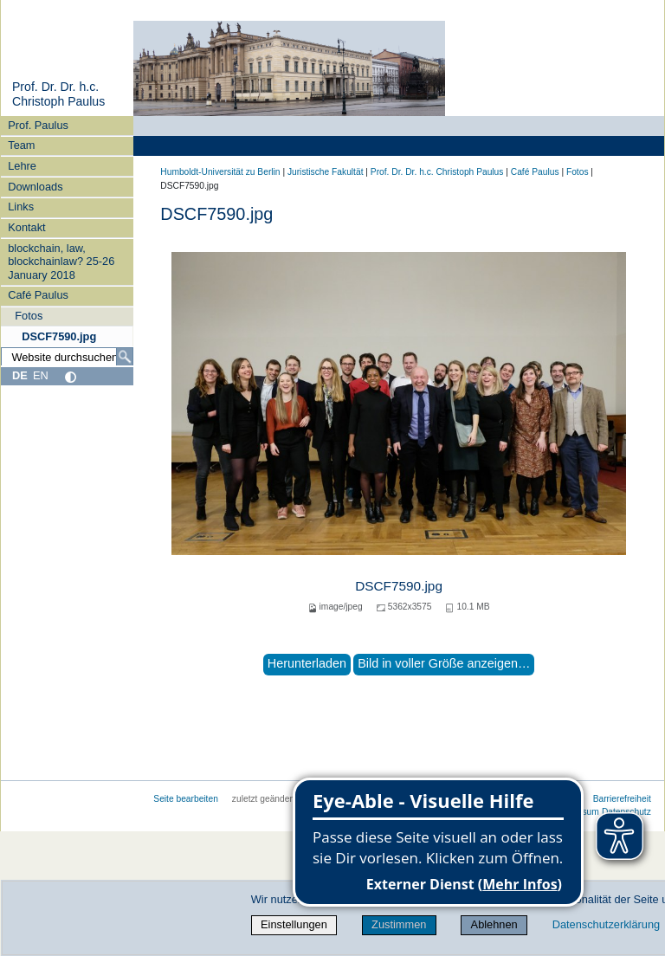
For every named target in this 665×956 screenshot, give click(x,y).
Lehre (22, 165)
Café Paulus (38, 294)
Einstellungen (294, 924)
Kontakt (26, 227)
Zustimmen (398, 924)
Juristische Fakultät (325, 172)
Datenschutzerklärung (606, 924)
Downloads (35, 186)
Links (21, 206)
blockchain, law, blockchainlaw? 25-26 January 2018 (61, 261)
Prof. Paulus (38, 125)
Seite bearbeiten (185, 799)
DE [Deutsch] (20, 375)
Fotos (28, 315)
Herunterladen (307, 663)
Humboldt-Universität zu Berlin (220, 172)
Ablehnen (494, 924)
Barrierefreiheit (622, 799)
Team (21, 145)
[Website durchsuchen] (67, 356)
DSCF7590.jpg (59, 336)
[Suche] (124, 356)
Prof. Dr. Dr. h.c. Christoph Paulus (58, 94)
